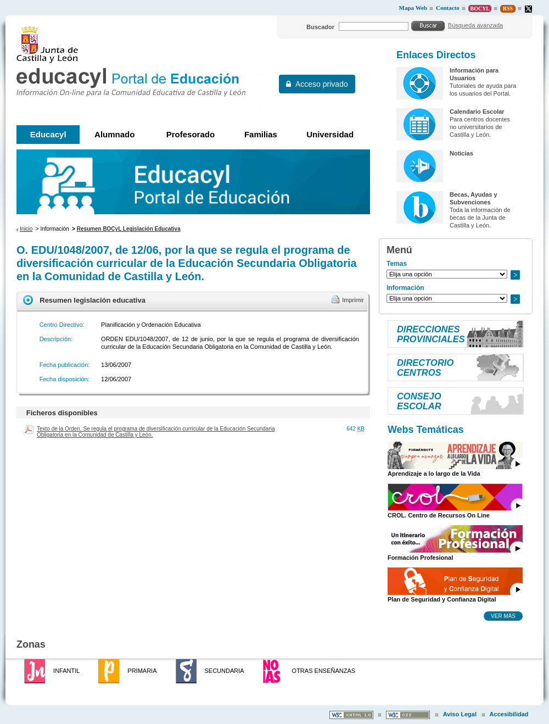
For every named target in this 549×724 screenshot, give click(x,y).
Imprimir (353, 300)
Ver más (503, 615)
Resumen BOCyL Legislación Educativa (129, 229)
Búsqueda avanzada (475, 25)
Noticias (461, 153)
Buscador (320, 27)
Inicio (26, 229)
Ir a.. (515, 275)
